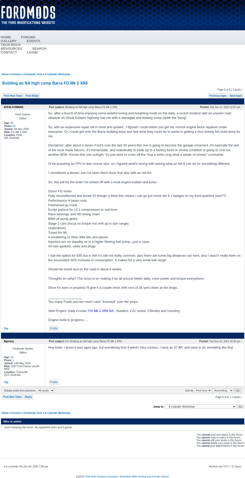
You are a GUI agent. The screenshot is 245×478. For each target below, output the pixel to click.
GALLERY (9, 41)
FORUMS (33, 37)
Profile (53, 328)
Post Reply (32, 95)
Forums (16, 74)
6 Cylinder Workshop (57, 74)
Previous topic (218, 95)
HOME (6, 37)
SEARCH (39, 48)
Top (6, 328)
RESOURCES (16, 48)
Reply (28, 396)
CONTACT (9, 52)
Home (5, 74)
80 (14, 126)
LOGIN (32, 52)
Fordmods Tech (32, 74)
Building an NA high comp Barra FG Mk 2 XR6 (45, 83)
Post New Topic (13, 95)
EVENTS (38, 41)
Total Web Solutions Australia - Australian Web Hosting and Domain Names (127, 476)
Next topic (236, 95)
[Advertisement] (153, 36)
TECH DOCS (11, 45)
